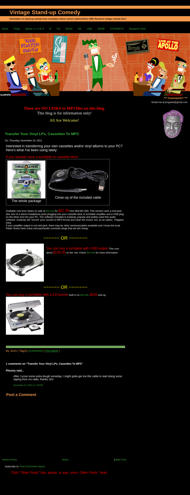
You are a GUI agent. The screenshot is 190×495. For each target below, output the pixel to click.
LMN (89, 28)
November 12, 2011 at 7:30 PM (28, 385)
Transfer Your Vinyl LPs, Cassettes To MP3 (42, 134)
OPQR (101, 28)
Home (5, 28)
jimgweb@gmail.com (176, 102)
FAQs (17, 28)
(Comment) (35, 350)
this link (50, 210)
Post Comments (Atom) (32, 466)
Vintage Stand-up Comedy (45, 12)
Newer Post (8, 459)
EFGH (69, 28)
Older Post (120, 459)
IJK (80, 28)
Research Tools (137, 28)
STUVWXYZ (117, 28)
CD (58, 28)
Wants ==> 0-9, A (34, 28)
